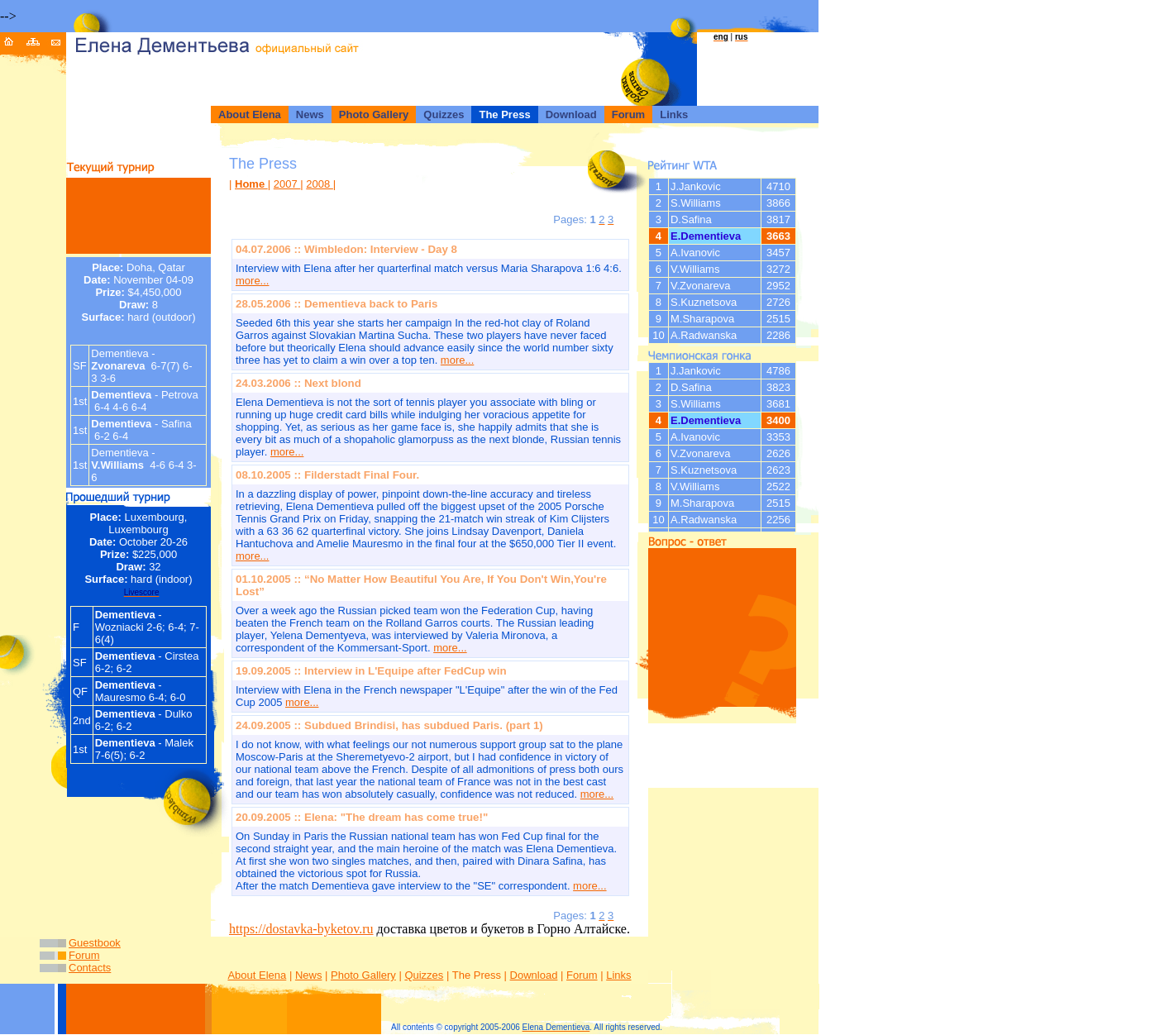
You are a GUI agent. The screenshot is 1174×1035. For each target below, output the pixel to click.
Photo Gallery (363, 975)
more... (252, 280)
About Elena (256, 975)
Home (251, 184)
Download (534, 975)
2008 (319, 184)
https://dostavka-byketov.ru (301, 929)
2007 (287, 184)
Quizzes (423, 975)
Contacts (90, 967)
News (308, 975)
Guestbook (95, 943)
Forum (84, 955)
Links (618, 975)
